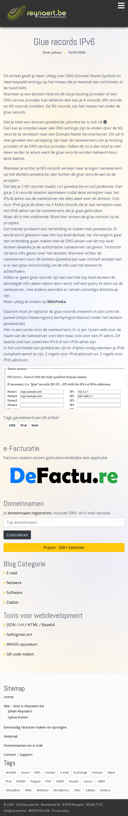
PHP (48, 781)
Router (74, 781)
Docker (50, 772)
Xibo (77, 790)
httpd (111, 772)
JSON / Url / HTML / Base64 (30, 624)
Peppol (35, 781)
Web (34, 425)
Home (9, 696)
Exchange (80, 772)
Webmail (10, 736)
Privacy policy (60, 811)
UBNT (101, 781)
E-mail (12, 572)
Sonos (88, 781)
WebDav (43, 790)
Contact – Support (18, 754)
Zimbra (105, 790)
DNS (12, 425)
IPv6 (23, 425)
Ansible (11, 772)
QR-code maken (20, 654)
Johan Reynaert (20, 711)
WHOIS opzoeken (22, 644)
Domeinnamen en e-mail (23, 745)
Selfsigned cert (19, 634)
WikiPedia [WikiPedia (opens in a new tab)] (56, 301)
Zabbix (12, 602)
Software (14, 592)
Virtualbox (13, 790)
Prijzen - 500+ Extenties (64, 547)
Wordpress (61, 790)
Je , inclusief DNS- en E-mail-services (56, 513)
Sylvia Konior (18, 717)
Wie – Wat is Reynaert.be (24, 706)
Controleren (17, 534)
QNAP (60, 781)
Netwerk (14, 582)
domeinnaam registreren (29, 513)
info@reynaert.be (14, 811)
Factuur (97, 772)
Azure (25, 772)
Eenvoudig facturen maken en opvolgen (35, 727)
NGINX (21, 781)
